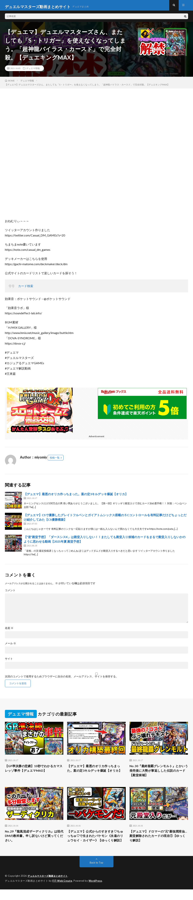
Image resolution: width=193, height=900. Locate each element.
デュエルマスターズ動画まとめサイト (49, 886)
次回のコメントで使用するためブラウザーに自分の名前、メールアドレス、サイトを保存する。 (61, 679)
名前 (9, 630)
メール (10, 646)
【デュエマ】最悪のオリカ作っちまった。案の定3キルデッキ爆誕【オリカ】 (76, 496)
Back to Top (96, 873)
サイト (9, 661)
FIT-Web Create (62, 891)
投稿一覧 (55, 460)
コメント (10, 593)
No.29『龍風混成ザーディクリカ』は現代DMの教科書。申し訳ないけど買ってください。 (34, 841)
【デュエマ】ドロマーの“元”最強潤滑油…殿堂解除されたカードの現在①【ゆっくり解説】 (158, 841)
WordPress (96, 891)
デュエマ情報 (33, 71)
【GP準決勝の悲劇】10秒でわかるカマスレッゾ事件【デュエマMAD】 (33, 771)
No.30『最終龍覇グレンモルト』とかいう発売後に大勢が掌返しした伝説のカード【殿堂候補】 (158, 774)
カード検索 (25, 288)
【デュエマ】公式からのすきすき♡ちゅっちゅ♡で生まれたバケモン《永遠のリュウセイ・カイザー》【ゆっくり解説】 (95, 843)
